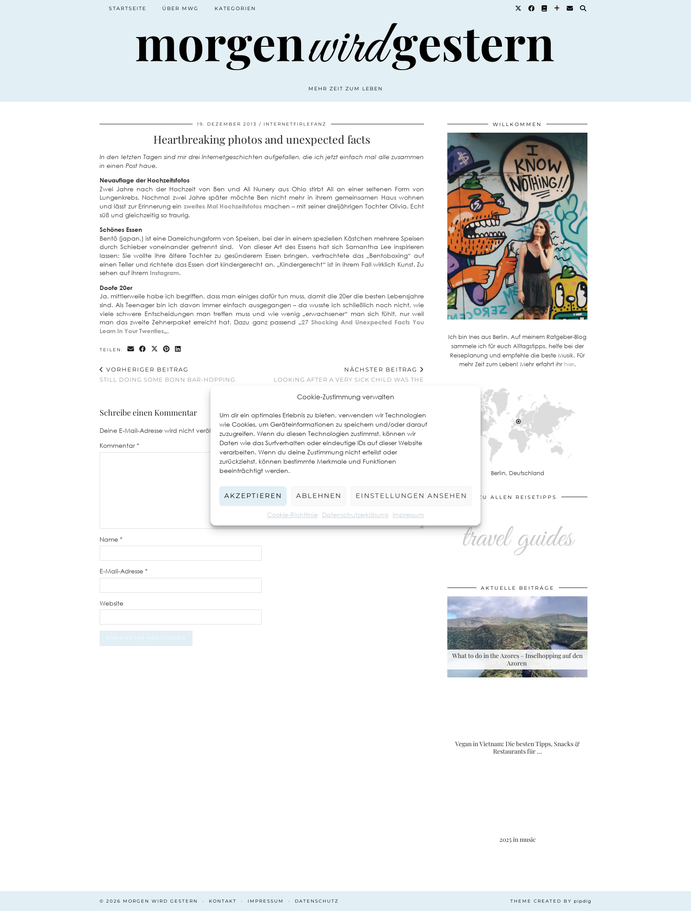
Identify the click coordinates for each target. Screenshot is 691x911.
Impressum (408, 514)
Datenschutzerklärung (355, 514)
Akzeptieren (253, 495)
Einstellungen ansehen (411, 495)
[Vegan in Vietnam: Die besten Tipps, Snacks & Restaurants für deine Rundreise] (517, 725)
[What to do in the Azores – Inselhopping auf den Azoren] (517, 637)
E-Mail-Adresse (124, 571)
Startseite (127, 8)
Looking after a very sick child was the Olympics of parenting (343, 378)
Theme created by (550, 901)
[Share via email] (131, 349)
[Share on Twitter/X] (155, 349)
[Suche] (583, 8)
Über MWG (180, 8)
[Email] (570, 8)
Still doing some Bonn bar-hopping (167, 374)
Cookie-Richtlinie (292, 514)
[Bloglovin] (557, 8)
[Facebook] (531, 8)
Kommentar (119, 445)
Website (111, 603)
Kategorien (235, 8)
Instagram (164, 272)
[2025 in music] (517, 813)
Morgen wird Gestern (160, 901)
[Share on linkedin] (178, 349)
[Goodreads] (545, 8)
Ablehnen (319, 495)
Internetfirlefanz (295, 124)
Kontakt (223, 901)
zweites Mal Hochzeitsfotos (223, 206)
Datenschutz (317, 901)
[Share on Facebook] (143, 349)
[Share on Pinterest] (167, 349)
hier (569, 364)
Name (111, 539)
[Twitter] (518, 8)
